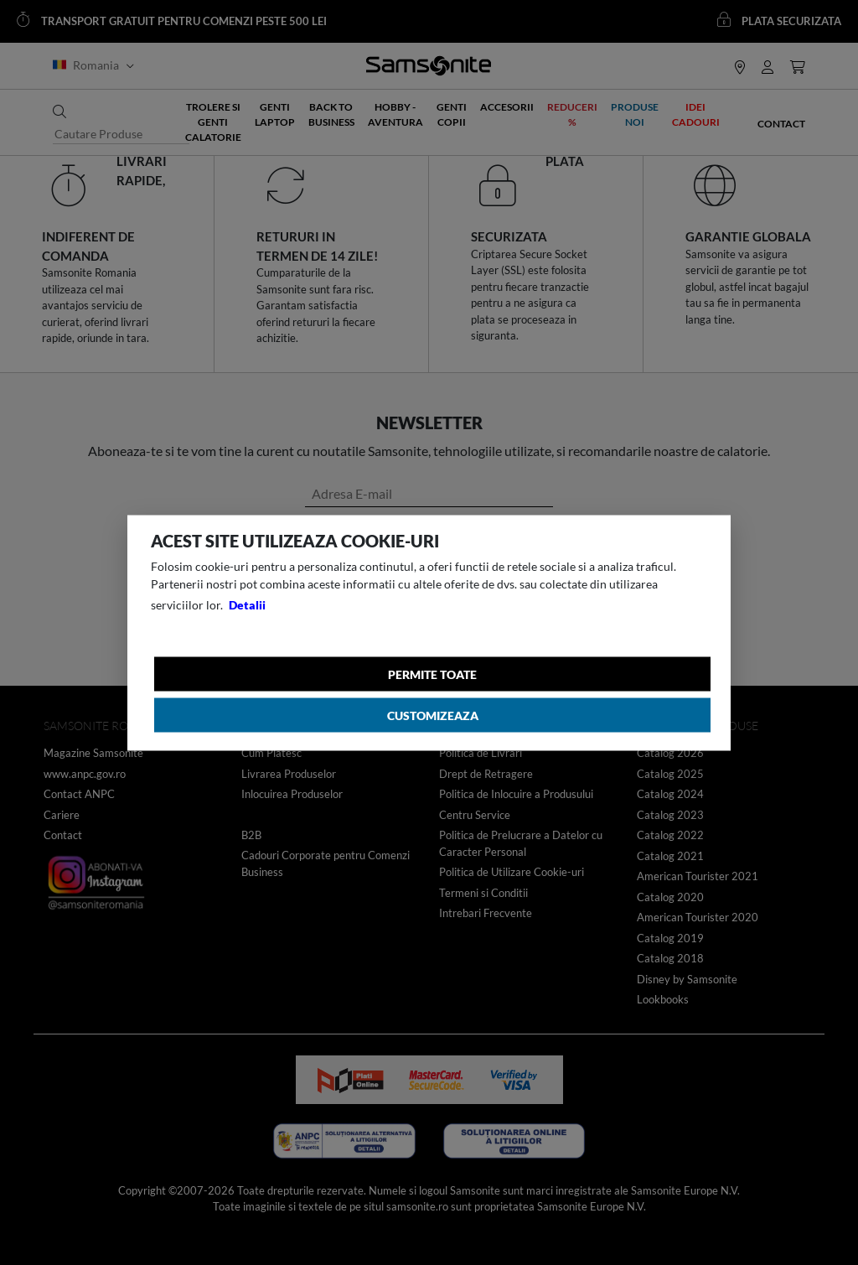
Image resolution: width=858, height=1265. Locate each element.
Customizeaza (432, 715)
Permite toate (432, 673)
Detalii (247, 604)
